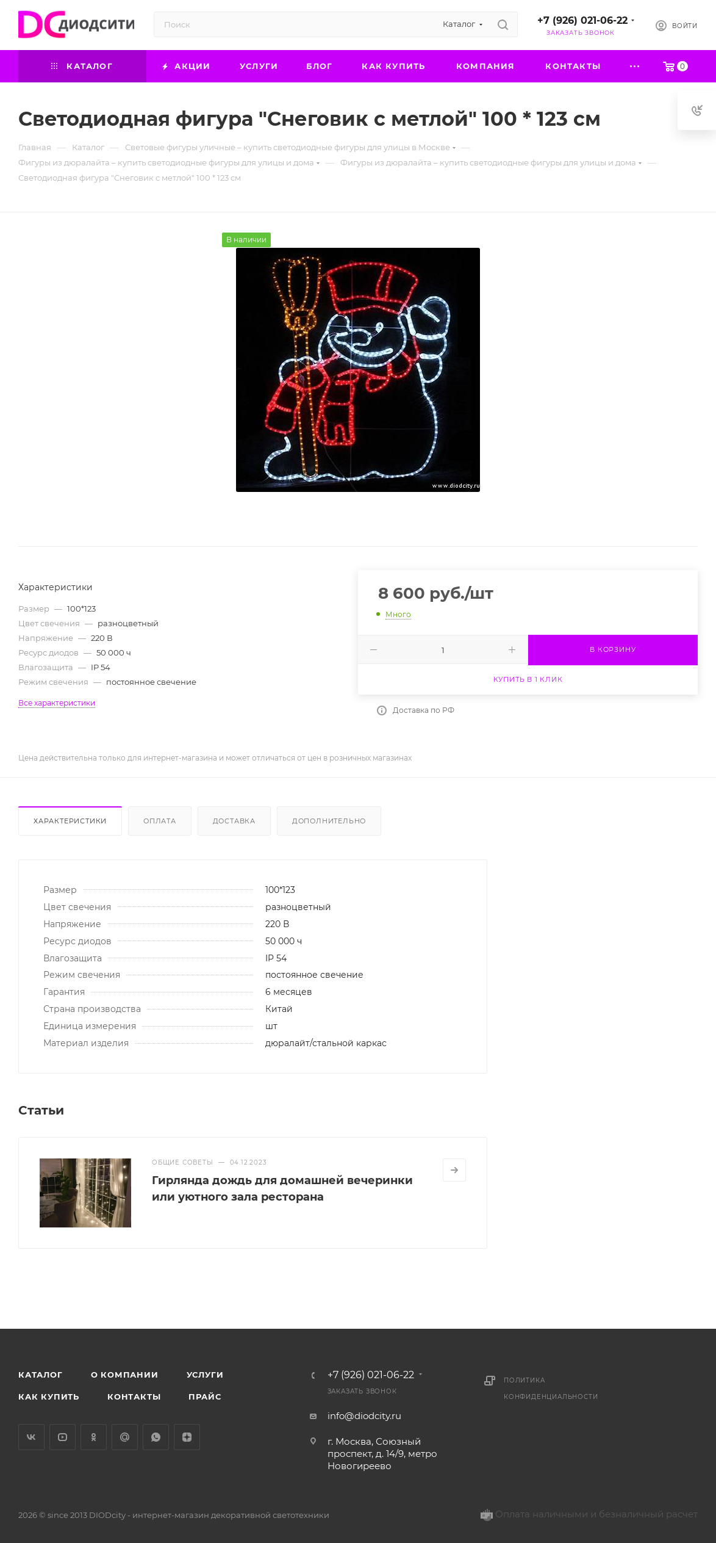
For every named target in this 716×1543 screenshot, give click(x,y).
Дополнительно (329, 821)
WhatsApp (156, 1437)
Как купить (48, 1396)
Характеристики (70, 821)
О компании (125, 1374)
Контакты (133, 1396)
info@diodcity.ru (364, 1416)
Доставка (234, 821)
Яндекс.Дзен (187, 1437)
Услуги (205, 1374)
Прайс (204, 1396)
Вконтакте (31, 1437)
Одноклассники (94, 1437)
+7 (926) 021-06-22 (582, 20)
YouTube (62, 1437)
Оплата (159, 821)
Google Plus (125, 1437)
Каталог (40, 1374)
